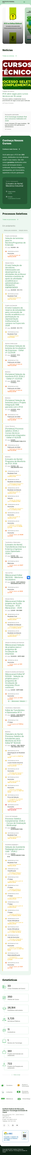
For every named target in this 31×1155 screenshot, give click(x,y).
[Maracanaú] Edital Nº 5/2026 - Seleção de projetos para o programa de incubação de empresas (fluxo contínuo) (15, 680)
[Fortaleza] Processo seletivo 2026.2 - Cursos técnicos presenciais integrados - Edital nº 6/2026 (15, 433)
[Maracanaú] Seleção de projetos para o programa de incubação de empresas (14, 649)
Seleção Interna (23, 230)
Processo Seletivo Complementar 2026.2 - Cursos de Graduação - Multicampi (15, 822)
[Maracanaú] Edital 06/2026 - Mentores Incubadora (14, 577)
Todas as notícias (9, 56)
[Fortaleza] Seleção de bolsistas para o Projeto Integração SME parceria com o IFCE (15, 403)
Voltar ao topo (16, 1074)
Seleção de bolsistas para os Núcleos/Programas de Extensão (15, 241)
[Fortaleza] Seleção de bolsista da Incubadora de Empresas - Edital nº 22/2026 (15, 349)
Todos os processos (10, 219)
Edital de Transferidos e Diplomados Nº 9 (15, 711)
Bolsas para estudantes (10, 230)
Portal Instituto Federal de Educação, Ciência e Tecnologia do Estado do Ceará (10, 2)
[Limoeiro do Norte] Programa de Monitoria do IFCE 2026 (15, 461)
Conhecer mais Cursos (11, 149)
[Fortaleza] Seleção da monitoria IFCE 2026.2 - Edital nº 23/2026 (15, 376)
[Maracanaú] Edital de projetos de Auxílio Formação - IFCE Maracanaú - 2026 (15, 604)
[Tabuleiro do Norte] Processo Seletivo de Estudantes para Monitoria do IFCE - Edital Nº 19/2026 (14, 738)
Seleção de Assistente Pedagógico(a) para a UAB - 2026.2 (15, 849)
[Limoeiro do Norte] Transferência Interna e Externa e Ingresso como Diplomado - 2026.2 (15, 549)
